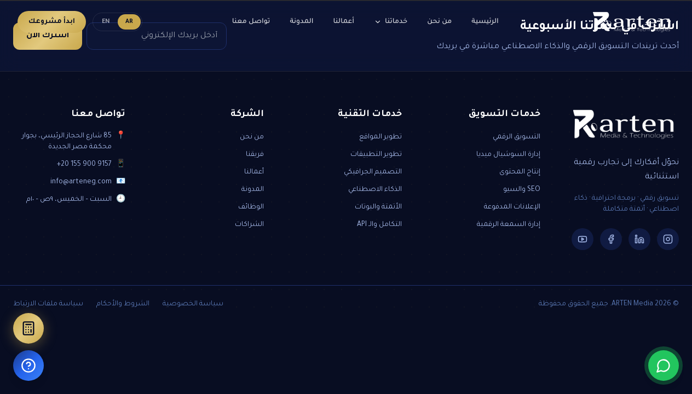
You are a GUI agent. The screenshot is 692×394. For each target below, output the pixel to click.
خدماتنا (390, 22)
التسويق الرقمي (516, 137)
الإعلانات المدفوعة (512, 207)
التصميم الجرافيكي (373, 172)
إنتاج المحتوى (519, 172)
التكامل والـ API (379, 225)
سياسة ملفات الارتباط (48, 304)
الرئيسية (484, 22)
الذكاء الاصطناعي (375, 190)
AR (129, 22)
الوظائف (251, 207)
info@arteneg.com (81, 182)
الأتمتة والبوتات (378, 207)
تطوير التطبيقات (376, 155)
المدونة (301, 22)
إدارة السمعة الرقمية (508, 225)
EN (106, 22)
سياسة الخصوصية (193, 304)
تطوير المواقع (380, 137)
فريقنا (255, 155)
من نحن (439, 22)
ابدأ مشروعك (51, 22)
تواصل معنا (251, 22)
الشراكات (249, 225)
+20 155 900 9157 (84, 165)
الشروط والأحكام (122, 304)
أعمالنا (344, 22)
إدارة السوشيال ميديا (508, 155)
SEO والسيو (521, 190)
